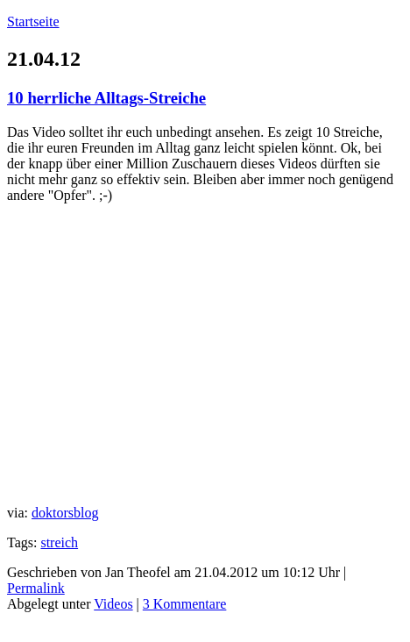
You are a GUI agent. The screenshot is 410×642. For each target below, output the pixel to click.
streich (59, 542)
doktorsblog (65, 512)
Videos (113, 603)
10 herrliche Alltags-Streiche (106, 98)
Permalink (36, 588)
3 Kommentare (185, 603)
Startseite (33, 21)
